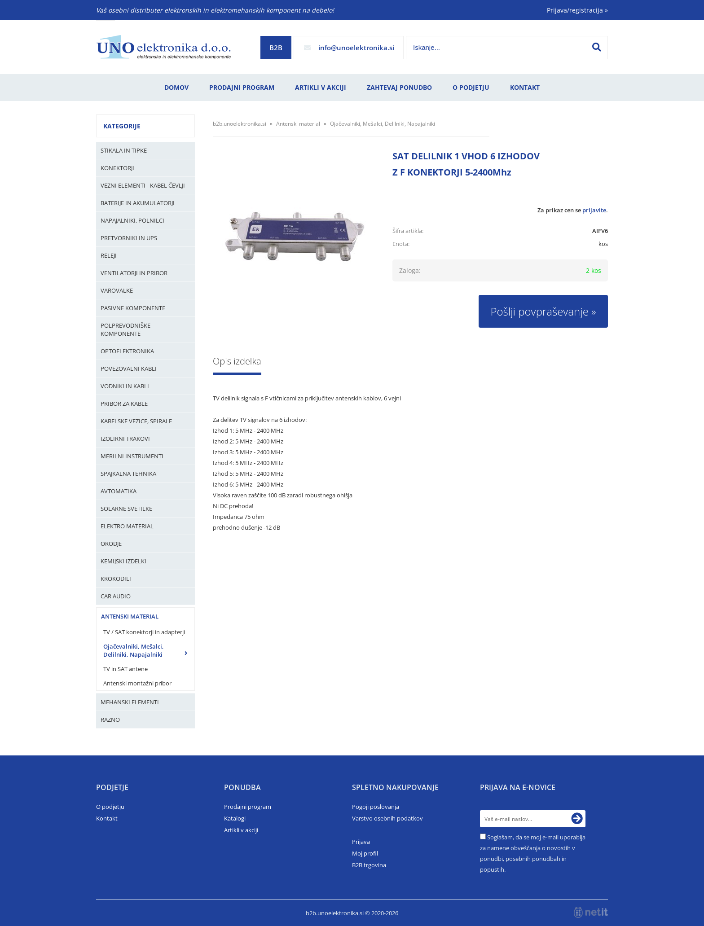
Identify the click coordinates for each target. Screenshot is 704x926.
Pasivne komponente (133, 308)
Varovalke (117, 290)
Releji (109, 255)
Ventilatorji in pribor (134, 273)
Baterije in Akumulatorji (138, 203)
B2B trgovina (369, 865)
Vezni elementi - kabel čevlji (143, 185)
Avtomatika (118, 491)
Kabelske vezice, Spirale (136, 421)
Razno (110, 719)
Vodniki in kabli (125, 386)
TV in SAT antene (125, 669)
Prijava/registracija (577, 10)
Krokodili (116, 579)
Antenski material (129, 616)
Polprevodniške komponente (125, 329)
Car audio (116, 596)
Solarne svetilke (126, 509)
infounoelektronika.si (356, 47)
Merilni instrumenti (132, 456)
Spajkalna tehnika (128, 474)
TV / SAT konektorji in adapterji (144, 632)
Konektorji (117, 168)
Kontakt (525, 87)
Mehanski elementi (130, 702)
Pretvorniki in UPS (129, 238)
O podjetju (471, 87)
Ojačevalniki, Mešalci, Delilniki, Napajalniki (133, 650)
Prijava (361, 842)
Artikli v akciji (320, 87)
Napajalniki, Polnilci (132, 220)
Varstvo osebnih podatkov (387, 818)
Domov (176, 87)
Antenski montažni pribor (137, 683)
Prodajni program (241, 87)
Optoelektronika (127, 351)
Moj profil (365, 853)
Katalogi (235, 818)
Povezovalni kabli (129, 368)
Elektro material (127, 526)
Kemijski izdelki (123, 561)
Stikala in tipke (124, 150)
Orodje (111, 544)
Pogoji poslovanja (375, 807)
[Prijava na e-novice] (576, 818)
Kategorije (122, 126)
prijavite (594, 210)
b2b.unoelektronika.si (239, 123)
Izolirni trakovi (125, 438)
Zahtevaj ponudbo (399, 87)
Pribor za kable (124, 403)
